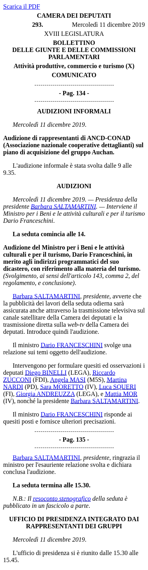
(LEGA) (78, 372)
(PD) (31, 386)
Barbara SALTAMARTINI (63, 206)
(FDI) (40, 379)
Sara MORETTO (61, 386)
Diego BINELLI (46, 372)
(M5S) (95, 379)
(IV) (90, 386)
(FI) (8, 393)
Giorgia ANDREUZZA (45, 393)
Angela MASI (68, 379)
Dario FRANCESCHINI (72, 345)
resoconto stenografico (62, 498)
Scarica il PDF (21, 6)
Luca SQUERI (117, 386)
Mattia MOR (121, 393)
